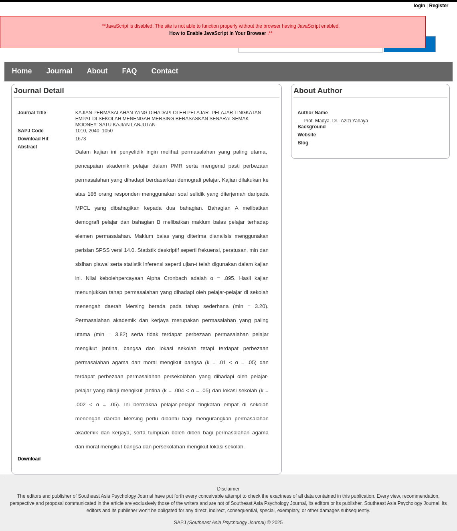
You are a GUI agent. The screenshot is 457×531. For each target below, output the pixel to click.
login (419, 5)
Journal (59, 71)
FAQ (129, 71)
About (97, 71)
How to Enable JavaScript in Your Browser (218, 33)
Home (22, 71)
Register (438, 5)
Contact (164, 71)
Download (29, 459)
